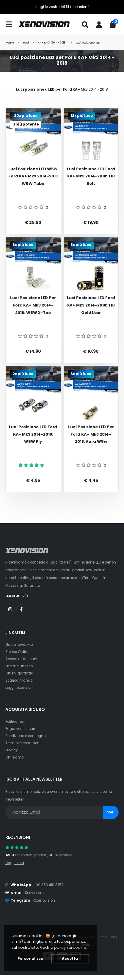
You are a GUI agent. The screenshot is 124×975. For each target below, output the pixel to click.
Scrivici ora (34, 892)
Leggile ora (14, 863)
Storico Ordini (16, 651)
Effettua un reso (19, 666)
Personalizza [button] (30, 958)
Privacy (11, 750)
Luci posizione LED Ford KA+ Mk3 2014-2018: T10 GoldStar (91, 305)
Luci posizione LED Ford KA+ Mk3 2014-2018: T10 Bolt (91, 176)
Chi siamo (14, 757)
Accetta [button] (70, 958)
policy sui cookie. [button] (70, 947)
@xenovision (44, 900)
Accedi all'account (21, 659)
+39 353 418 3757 (48, 885)
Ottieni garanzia (19, 673)
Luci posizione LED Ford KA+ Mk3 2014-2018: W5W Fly (33, 434)
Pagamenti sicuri (20, 728)
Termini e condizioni (22, 743)
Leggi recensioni (19, 687)
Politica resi (15, 721)
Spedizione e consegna (25, 735)
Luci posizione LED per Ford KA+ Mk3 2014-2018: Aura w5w (91, 434)
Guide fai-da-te (19, 644)
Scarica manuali (19, 680)
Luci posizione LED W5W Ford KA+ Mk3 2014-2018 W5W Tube (33, 176)
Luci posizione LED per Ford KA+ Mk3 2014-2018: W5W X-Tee (33, 305)
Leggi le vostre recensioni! (62, 6)
